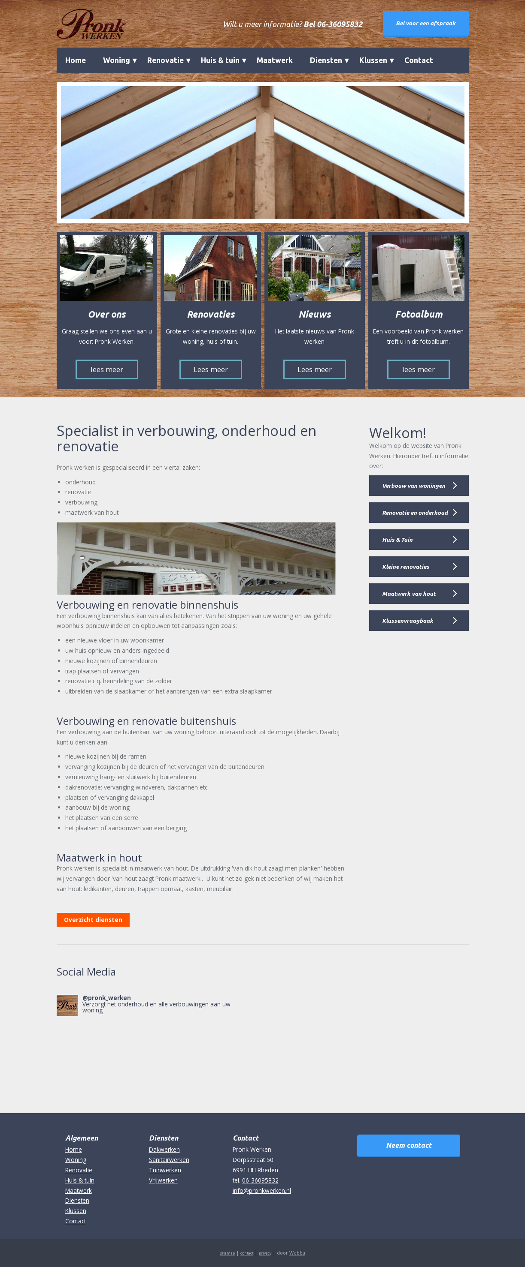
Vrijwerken (163, 1180)
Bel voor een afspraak (425, 23)
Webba (297, 1252)
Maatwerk (275, 60)
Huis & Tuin (397, 539)
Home (75, 60)
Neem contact (408, 1145)
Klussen (373, 60)
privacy (265, 1253)
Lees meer (211, 369)
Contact (418, 60)
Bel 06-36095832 (332, 24)
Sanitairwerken (169, 1160)
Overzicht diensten (93, 920)
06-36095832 (260, 1180)
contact (246, 1253)
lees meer (107, 369)
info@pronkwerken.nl (262, 1190)
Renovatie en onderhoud (415, 512)
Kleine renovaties (405, 566)
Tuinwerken (165, 1170)
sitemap (227, 1253)
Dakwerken (164, 1149)
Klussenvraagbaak (407, 620)
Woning (116, 60)
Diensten (326, 60)
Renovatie (165, 60)
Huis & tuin (220, 60)
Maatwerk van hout (409, 593)
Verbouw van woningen (413, 485)
